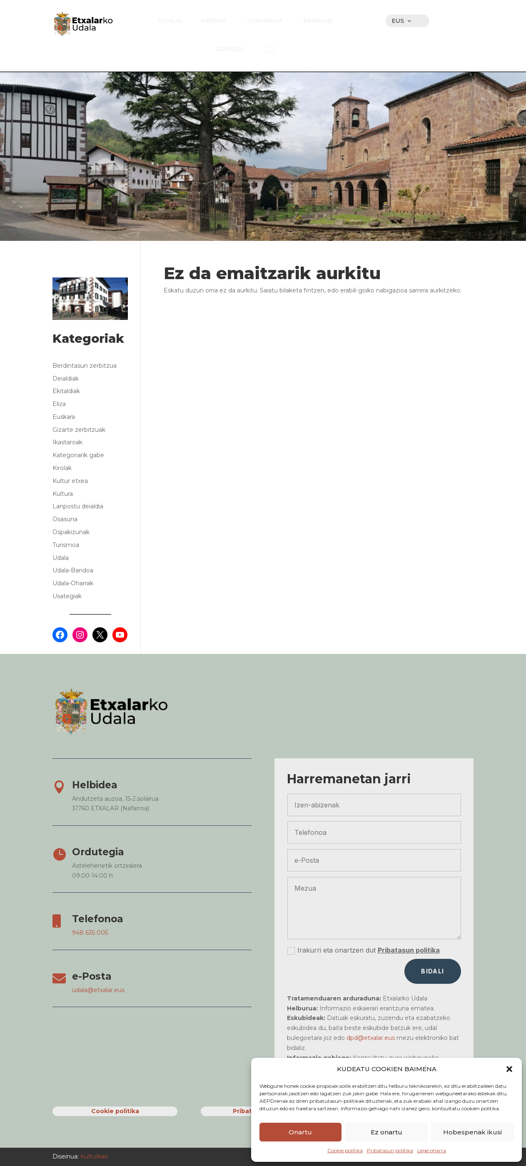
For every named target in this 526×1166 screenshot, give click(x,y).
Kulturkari (93, 1156)
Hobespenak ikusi (472, 1132)
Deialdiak (65, 378)
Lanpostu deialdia (77, 506)
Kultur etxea (70, 481)
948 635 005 (90, 932)
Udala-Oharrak (72, 583)
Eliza (59, 404)
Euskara (63, 417)
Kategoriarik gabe (78, 455)
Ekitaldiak (66, 391)
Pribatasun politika (390, 1150)
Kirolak (62, 468)
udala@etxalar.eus (98, 990)
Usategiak (67, 596)
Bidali (432, 971)
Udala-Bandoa (72, 570)
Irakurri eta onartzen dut (363, 950)
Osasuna (64, 519)
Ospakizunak (71, 532)
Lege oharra (431, 1150)
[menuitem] (169, 20)
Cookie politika (345, 1150)
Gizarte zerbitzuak (78, 429)
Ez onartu (386, 1132)
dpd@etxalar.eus (371, 1038)
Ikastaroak (67, 442)
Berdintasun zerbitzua (84, 365)
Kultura (62, 494)
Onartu (300, 1132)
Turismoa (65, 545)
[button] (509, 1069)
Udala (60, 558)
